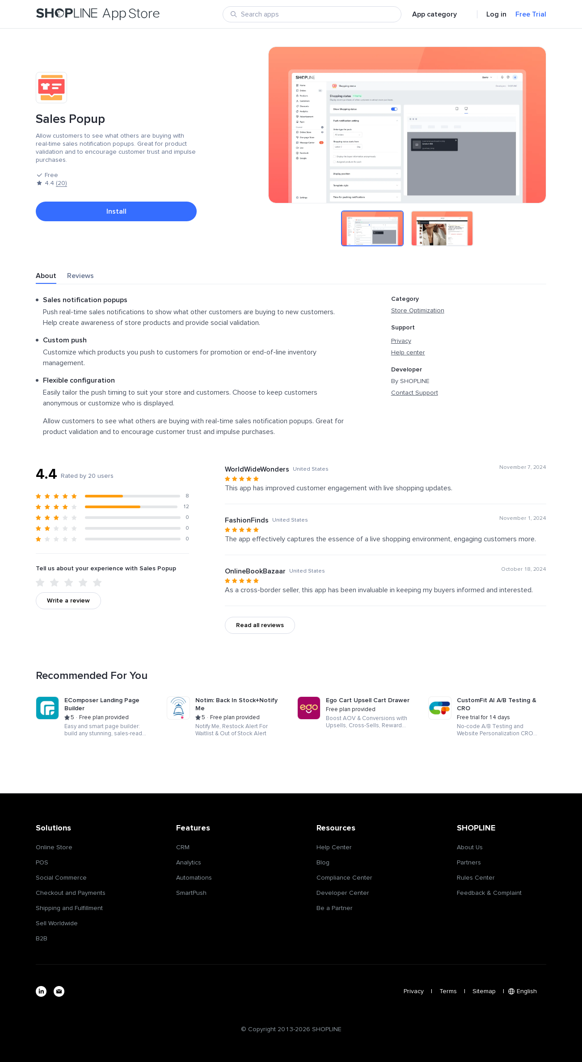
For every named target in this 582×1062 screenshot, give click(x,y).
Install (116, 211)
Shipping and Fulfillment (69, 908)
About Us (470, 847)
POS (42, 863)
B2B (41, 939)
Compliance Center (344, 878)
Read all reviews (260, 625)
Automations (194, 878)
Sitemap (484, 991)
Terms (448, 991)
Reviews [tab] (80, 275)
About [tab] (46, 275)
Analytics (188, 863)
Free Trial (530, 14)
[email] (59, 991)
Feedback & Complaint (489, 893)
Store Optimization (417, 311)
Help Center (334, 847)
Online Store (54, 847)
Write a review (68, 601)
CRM (183, 847)
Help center (408, 353)
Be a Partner (334, 908)
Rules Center (476, 878)
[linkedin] (41, 991)
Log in (496, 14)
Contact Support (414, 393)
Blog (322, 863)
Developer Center (342, 893)
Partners (469, 863)
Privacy (401, 341)
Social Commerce (61, 878)
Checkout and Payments (70, 893)
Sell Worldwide (57, 923)
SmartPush (191, 893)
